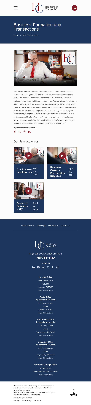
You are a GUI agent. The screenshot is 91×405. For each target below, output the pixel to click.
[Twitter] (48, 267)
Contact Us (65, 225)
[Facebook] (52, 267)
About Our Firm (27, 225)
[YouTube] (38, 267)
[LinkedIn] (33, 267)
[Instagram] (43, 267)
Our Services (53, 225)
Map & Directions (45, 290)
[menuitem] (17, 400)
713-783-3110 (45, 258)
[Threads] (57, 267)
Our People (41, 225)
